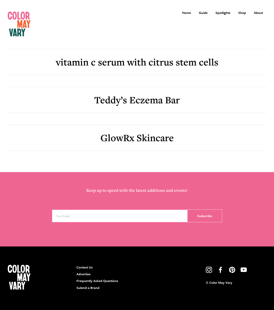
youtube (244, 270)
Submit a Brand (87, 287)
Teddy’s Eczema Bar (137, 99)
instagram (209, 270)
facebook (220, 270)
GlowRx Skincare (137, 137)
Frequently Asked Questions (97, 280)
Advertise (83, 274)
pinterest (232, 270)
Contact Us (84, 267)
